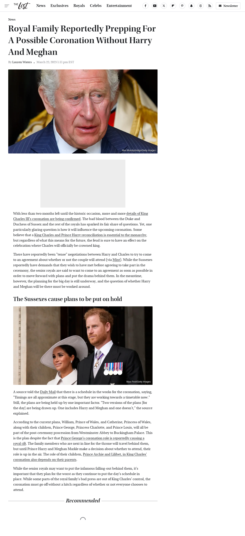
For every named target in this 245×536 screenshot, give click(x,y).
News (41, 5)
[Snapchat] (191, 6)
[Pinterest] (182, 6)
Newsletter (228, 6)
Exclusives (60, 5)
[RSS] (210, 6)
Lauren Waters (22, 62)
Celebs (96, 5)
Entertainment (119, 5)
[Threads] (201, 6)
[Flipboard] (173, 6)
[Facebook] (145, 6)
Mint (116, 260)
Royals (79, 5)
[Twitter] (164, 6)
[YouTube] (155, 6)
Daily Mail (48, 392)
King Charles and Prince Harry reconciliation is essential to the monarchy (90, 235)
